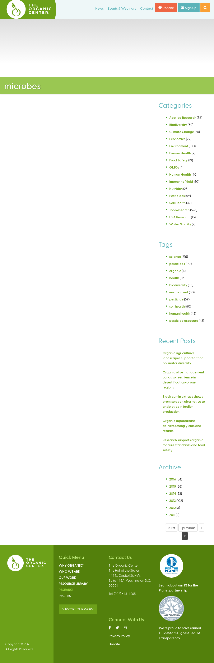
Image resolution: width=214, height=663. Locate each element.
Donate (166, 8)
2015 (172, 486)
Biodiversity (178, 124)
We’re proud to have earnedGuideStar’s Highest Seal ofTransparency (180, 633)
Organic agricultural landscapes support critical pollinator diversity (183, 358)
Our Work (67, 577)
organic (175, 271)
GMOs (174, 167)
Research (67, 589)
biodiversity (178, 285)
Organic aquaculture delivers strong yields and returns (182, 426)
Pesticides (177, 196)
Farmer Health (180, 153)
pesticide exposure (183, 320)
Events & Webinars (122, 8)
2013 (172, 500)
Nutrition (176, 188)
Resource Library (73, 583)
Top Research (179, 210)
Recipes (65, 596)
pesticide (176, 299)
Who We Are (69, 571)
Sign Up (188, 8)
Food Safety (178, 160)
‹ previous (188, 528)
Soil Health (177, 203)
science (175, 256)
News (99, 8)
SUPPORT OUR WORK (78, 609)
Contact (146, 8)
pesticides (177, 264)
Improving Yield (181, 181)
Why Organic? (71, 565)
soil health (177, 306)
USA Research (179, 217)
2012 (172, 508)
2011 (172, 515)
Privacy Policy (119, 636)
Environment (178, 146)
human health (179, 313)
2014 (172, 493)
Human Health (180, 174)
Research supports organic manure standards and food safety (184, 445)
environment (178, 292)
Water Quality (180, 224)
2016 (172, 479)
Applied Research (182, 117)
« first (171, 528)
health (174, 278)
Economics (177, 139)
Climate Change (181, 132)
